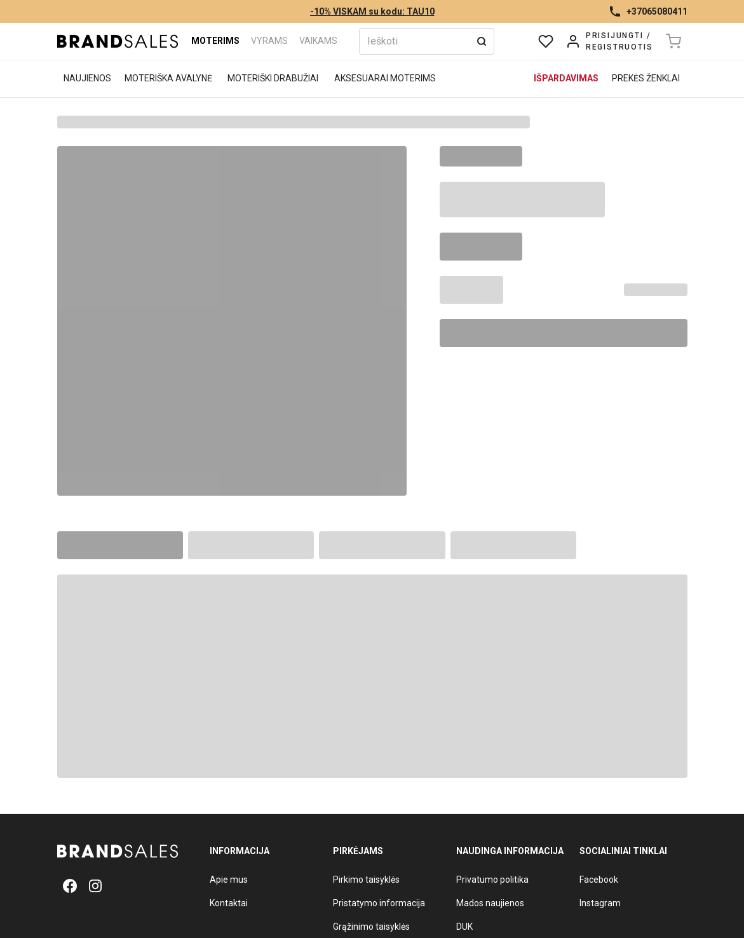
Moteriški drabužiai (272, 78)
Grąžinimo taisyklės (371, 926)
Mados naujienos (490, 903)
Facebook (598, 879)
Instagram (600, 903)
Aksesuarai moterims (385, 78)
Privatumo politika (492, 879)
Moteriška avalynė (168, 78)
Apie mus (229, 879)
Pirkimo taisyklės (366, 879)
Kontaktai (229, 903)
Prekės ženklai (646, 78)
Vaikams (318, 41)
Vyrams (269, 41)
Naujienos (87, 78)
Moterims (215, 41)
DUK (464, 926)
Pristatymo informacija (379, 903)
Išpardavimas (566, 78)
